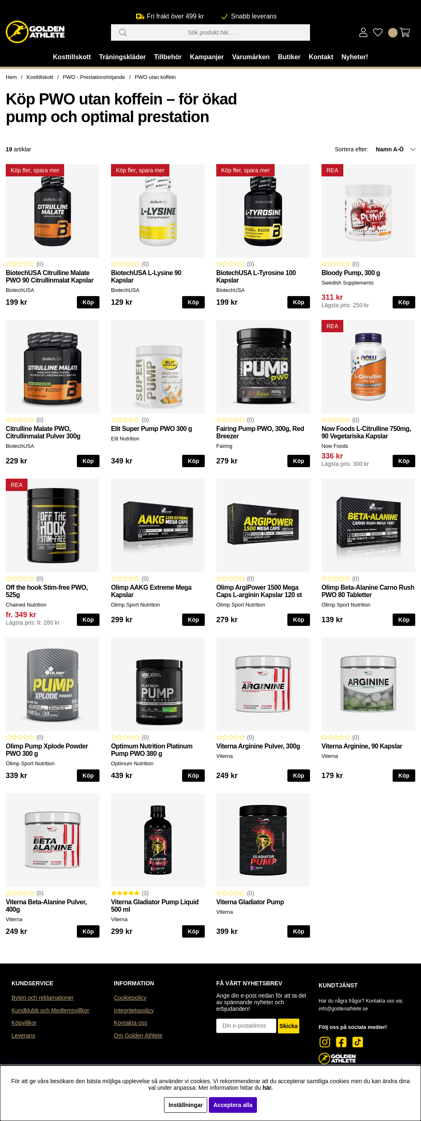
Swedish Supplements (348, 283)
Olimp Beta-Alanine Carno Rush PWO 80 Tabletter (368, 591)
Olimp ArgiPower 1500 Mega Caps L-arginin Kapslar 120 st (259, 591)
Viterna (224, 756)
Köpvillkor (24, 1022)
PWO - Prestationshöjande (94, 77)
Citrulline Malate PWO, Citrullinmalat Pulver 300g (43, 432)
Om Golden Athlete (138, 1035)
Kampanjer (207, 56)
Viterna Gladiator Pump (250, 902)
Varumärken (251, 56)
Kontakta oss (130, 1022)
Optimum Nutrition (132, 763)
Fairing (224, 446)
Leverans (23, 1035)
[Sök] (210, 32)
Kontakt (321, 56)
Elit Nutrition (125, 438)
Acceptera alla (232, 1105)
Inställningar (186, 1105)
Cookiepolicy (130, 997)
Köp (403, 302)
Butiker (289, 56)
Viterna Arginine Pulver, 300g (258, 746)
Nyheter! (354, 56)
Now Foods (335, 446)
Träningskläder (122, 56)
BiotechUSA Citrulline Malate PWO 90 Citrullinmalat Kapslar (49, 276)
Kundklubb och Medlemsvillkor (50, 1010)
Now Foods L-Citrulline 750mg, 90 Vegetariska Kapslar (366, 432)
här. (267, 1087)
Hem (11, 77)
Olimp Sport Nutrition (135, 605)
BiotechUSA (20, 290)
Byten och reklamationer (43, 997)
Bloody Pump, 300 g (351, 272)
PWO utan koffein (155, 77)
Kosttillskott (72, 56)
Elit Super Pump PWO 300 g (151, 428)
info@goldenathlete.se (343, 1009)
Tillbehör (168, 56)
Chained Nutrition (26, 605)
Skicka (289, 1026)
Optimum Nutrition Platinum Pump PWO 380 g (151, 750)
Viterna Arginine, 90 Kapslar (362, 746)
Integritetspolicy (134, 1010)
